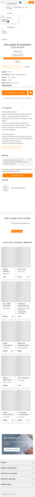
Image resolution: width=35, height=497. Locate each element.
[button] (4, 31)
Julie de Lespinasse (17, 47)
